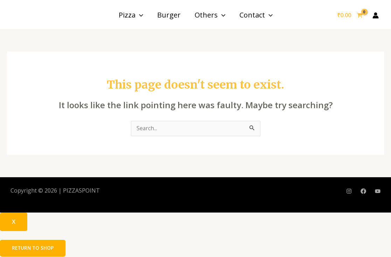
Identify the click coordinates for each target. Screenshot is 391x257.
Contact (256, 15)
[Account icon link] (375, 15)
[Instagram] (349, 191)
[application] (139, 15)
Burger (169, 15)
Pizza (131, 15)
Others (210, 15)
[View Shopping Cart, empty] (349, 15)
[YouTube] (377, 191)
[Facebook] (363, 191)
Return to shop (33, 248)
